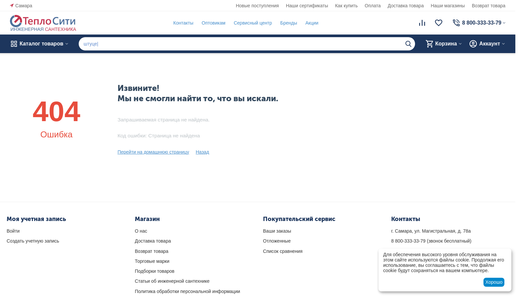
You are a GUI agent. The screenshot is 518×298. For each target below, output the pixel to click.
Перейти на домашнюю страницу (153, 152)
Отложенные (277, 241)
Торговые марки (152, 261)
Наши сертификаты (307, 5)
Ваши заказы (277, 231)
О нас (141, 231)
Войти (13, 231)
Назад (202, 152)
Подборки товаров (154, 271)
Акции (311, 23)
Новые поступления (257, 5)
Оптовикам (213, 23)
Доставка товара (406, 5)
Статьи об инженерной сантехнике (172, 281)
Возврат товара (488, 5)
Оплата (373, 5)
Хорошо (494, 282)
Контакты (183, 23)
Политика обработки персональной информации (187, 291)
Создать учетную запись (33, 241)
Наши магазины (448, 5)
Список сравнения (282, 251)
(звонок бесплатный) (431, 241)
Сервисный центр (253, 23)
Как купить (346, 5)
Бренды (288, 23)
